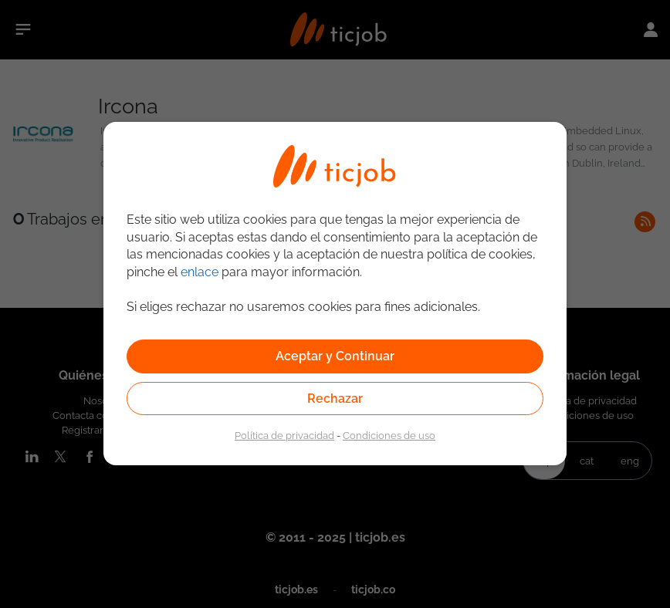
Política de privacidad (284, 435)
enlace (199, 272)
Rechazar (335, 398)
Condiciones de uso (389, 435)
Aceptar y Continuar (335, 356)
